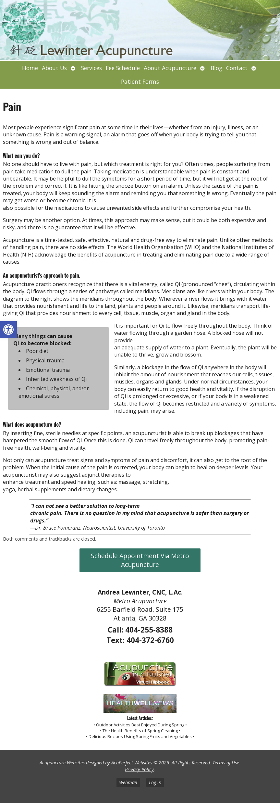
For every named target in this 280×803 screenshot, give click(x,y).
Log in (155, 782)
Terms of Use (226, 762)
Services (91, 68)
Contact (237, 68)
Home (30, 68)
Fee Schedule (123, 68)
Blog (216, 68)
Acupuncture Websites (62, 762)
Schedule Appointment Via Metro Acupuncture (140, 560)
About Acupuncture (170, 68)
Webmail (128, 782)
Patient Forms (140, 81)
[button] (8, 329)
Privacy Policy (139, 769)
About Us (54, 68)
